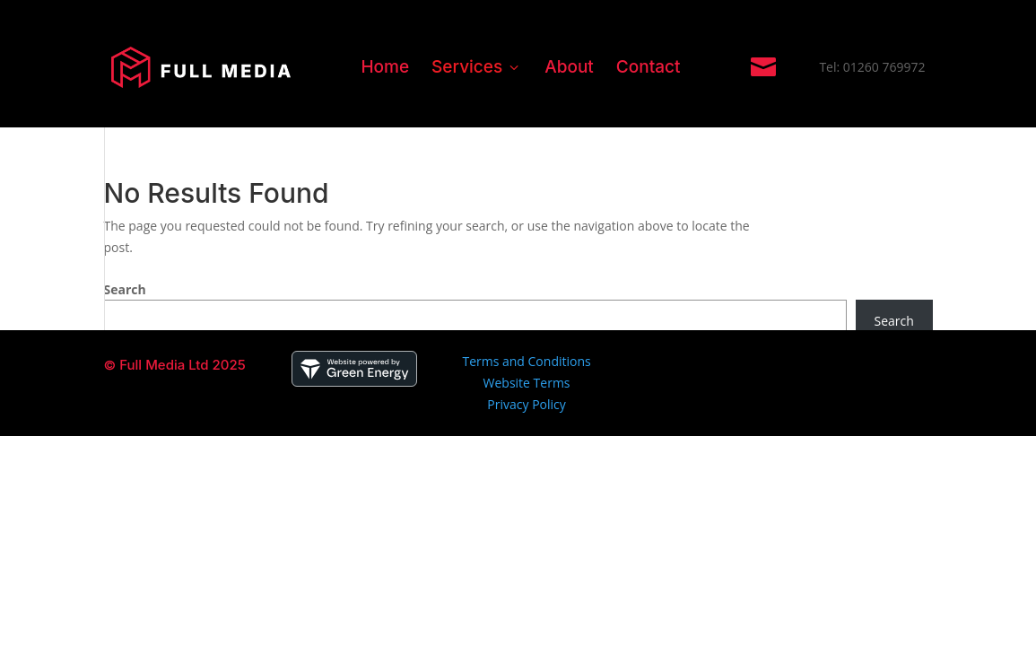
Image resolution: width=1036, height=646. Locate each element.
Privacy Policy (526, 404)
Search (125, 289)
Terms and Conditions (526, 361)
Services (476, 67)
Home (385, 67)
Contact (648, 67)
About (569, 67)
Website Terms (526, 382)
